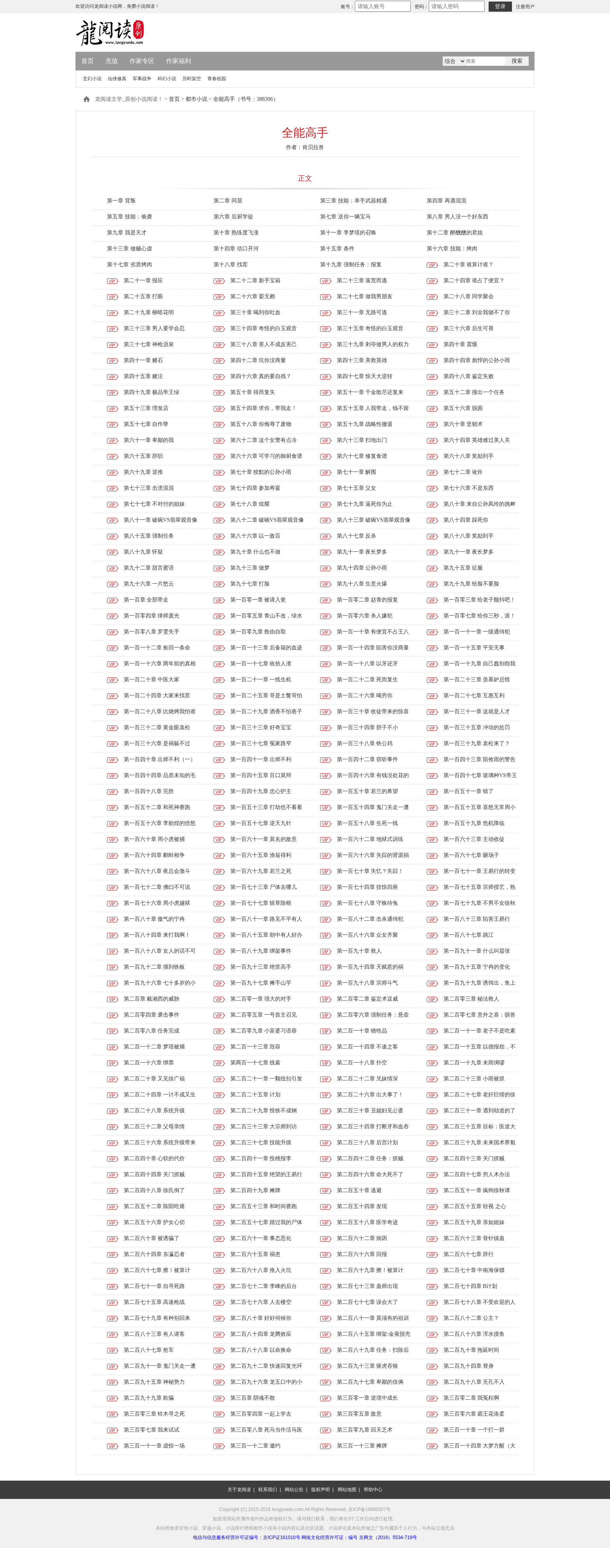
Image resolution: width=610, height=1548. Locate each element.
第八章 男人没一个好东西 (457, 217)
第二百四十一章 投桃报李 (261, 1158)
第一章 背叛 (121, 201)
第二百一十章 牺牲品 (362, 1031)
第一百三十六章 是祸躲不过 (157, 743)
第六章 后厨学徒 (233, 217)
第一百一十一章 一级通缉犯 (476, 632)
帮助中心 (373, 1489)
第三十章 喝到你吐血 (255, 312)
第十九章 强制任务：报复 (351, 264)
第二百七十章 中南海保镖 (474, 1270)
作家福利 (178, 61)
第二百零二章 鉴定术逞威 (367, 999)
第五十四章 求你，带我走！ (263, 408)
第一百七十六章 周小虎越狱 (157, 903)
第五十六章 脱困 (463, 408)
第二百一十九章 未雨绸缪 (474, 1063)
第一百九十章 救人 (359, 951)
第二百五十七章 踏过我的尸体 (266, 1222)
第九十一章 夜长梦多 (362, 552)
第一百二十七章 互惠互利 (474, 695)
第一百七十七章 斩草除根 (261, 903)
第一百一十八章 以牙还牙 (367, 664)
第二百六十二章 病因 (362, 1238)
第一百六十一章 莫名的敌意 (263, 839)
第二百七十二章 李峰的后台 (263, 1286)
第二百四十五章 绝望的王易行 (266, 1174)
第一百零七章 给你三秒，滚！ (479, 616)
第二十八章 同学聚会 (468, 296)
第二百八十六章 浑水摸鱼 (474, 1334)
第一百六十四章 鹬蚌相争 (154, 855)
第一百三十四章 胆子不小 (367, 727)
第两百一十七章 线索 (255, 1063)
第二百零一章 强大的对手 (261, 999)
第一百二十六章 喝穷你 (365, 695)
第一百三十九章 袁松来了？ (476, 743)
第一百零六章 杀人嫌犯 (365, 616)
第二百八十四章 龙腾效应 (261, 1334)
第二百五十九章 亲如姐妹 (474, 1222)
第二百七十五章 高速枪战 (154, 1302)
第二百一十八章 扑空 (362, 1063)
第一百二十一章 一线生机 (261, 680)
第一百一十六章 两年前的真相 (160, 664)
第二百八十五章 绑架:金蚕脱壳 (373, 1334)
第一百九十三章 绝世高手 (261, 967)
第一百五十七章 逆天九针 (261, 823)
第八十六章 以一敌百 (255, 536)
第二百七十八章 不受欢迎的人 (479, 1302)
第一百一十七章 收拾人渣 (261, 664)
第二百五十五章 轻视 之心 (474, 1206)
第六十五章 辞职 (143, 456)
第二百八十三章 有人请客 (154, 1334)
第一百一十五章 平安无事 (474, 648)
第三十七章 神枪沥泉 (149, 344)
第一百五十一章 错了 (468, 791)
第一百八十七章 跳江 (468, 935)
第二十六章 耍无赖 (252, 296)
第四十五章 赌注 (143, 376)
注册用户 (525, 6)
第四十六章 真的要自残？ (261, 376)
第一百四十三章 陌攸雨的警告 (479, 759)
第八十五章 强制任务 (149, 536)
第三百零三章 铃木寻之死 (154, 1414)
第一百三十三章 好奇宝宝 (261, 727)
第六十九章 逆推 (143, 472)
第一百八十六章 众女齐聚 (367, 935)
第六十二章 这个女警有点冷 (263, 440)
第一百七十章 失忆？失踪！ (370, 871)
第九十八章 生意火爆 (362, 584)
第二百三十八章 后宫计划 (367, 1142)
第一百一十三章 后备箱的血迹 (266, 648)
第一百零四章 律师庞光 (152, 616)
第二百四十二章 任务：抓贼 (370, 1158)
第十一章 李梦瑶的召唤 (348, 233)
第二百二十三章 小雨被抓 (474, 1079)
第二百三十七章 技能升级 (261, 1142)
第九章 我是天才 (127, 233)
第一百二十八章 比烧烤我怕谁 (160, 711)
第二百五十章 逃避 (359, 1190)
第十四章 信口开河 (236, 249)
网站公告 (294, 1489)
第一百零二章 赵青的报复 (367, 600)
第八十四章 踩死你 (466, 520)
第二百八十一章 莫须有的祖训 (373, 1318)
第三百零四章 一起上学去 (261, 1414)
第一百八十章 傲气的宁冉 (154, 919)
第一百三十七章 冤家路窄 (261, 743)
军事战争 (142, 78)
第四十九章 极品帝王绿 (152, 392)
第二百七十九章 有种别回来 (157, 1318)
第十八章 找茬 (231, 264)
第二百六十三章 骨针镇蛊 (474, 1238)
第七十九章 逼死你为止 (365, 504)
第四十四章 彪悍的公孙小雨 (476, 360)
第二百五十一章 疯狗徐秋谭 (476, 1190)
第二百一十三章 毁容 (255, 1047)
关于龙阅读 (239, 1489)
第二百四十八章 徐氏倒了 (154, 1190)
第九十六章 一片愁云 (149, 584)
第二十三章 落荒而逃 (362, 280)
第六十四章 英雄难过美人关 (476, 440)
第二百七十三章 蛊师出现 (367, 1286)
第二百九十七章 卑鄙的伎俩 (370, 1382)
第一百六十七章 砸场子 (471, 855)
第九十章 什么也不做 (255, 552)
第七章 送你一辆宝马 (345, 217)
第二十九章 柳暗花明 (149, 312)
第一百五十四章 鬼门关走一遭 (373, 807)
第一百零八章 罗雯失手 (152, 632)
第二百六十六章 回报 (362, 1254)
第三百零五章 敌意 (359, 1414)
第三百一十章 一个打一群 (474, 1430)
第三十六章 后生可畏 (468, 328)
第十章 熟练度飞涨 (236, 233)
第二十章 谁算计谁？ (468, 264)
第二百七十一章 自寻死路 (154, 1286)
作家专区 (142, 61)
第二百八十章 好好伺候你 (261, 1318)
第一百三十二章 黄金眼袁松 (157, 727)
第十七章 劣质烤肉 (129, 264)
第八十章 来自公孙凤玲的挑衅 (479, 504)
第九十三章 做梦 (250, 568)
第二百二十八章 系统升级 (154, 1111)
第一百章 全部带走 (146, 600)
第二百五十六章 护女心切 (154, 1222)
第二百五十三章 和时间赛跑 (263, 1206)
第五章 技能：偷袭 (129, 217)
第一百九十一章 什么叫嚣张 (476, 951)
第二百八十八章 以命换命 (261, 1350)
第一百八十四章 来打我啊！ (157, 935)
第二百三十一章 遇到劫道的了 (479, 1111)
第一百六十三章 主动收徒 (474, 839)
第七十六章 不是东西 (468, 488)
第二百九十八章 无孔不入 (474, 1382)
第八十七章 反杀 (357, 536)
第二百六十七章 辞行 (468, 1254)
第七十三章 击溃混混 (149, 488)
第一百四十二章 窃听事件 (367, 759)
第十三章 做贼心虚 (129, 249)
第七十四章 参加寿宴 (255, 488)
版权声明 (320, 1489)
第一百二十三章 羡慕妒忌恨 (476, 680)
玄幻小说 (92, 78)
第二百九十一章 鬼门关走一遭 (160, 1366)
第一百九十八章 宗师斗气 (367, 983)
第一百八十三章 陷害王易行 (476, 919)
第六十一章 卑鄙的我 (149, 440)
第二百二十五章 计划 (255, 1095)
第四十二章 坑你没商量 (258, 360)
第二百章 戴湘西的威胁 (152, 999)
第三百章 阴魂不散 (252, 1398)
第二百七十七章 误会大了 (367, 1302)
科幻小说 (167, 78)
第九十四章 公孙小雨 (362, 568)
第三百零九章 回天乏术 (365, 1430)
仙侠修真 (117, 78)
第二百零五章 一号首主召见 (263, 1015)
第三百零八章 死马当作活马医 (266, 1430)
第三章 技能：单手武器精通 (353, 201)
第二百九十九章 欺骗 (149, 1398)
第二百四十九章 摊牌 (255, 1190)
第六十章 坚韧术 (463, 424)
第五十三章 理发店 (146, 408)
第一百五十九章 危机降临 (474, 823)
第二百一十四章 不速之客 (367, 1047)
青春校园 (216, 78)
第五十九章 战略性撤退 (365, 424)
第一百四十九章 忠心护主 (261, 791)
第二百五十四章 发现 (362, 1206)
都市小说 (196, 99)
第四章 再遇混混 (446, 201)
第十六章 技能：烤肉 (452, 249)
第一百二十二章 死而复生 (367, 680)
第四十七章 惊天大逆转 (365, 376)
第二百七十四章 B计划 (470, 1286)
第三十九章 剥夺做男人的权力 (373, 344)
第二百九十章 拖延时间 (471, 1350)
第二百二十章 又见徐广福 (154, 1079)
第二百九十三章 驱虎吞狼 (367, 1366)
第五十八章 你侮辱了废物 (261, 424)
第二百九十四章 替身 (468, 1366)
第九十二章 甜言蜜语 (149, 568)
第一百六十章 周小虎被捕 (154, 839)
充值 (111, 61)
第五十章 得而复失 (252, 392)
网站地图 (347, 1489)
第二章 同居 (228, 201)
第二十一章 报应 (143, 280)
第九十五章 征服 (463, 568)
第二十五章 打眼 (143, 296)
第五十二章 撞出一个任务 (474, 392)
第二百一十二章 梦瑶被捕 (154, 1047)
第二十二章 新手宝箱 (255, 280)
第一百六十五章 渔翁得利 (261, 855)
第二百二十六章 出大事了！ (370, 1095)
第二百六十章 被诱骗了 (152, 1238)
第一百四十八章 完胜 (149, 791)
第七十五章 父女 (357, 488)
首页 (87, 61)
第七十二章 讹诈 (463, 472)
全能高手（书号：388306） (246, 99)
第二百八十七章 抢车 (149, 1350)
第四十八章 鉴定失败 (468, 376)
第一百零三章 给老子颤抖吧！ (479, 600)
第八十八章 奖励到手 (468, 536)
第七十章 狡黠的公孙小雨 (261, 472)
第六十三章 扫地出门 (362, 440)
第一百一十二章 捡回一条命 (157, 648)
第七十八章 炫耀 (250, 504)
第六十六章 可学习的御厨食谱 (266, 456)
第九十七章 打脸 (250, 584)
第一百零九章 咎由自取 (258, 632)
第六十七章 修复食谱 (362, 456)
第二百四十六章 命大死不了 (370, 1174)
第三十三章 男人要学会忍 (154, 328)
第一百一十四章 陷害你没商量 (373, 648)
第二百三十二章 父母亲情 (154, 1126)
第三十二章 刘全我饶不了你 (476, 312)
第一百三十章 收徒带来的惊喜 (373, 711)
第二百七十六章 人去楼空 (261, 1302)
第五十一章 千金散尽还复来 (370, 392)
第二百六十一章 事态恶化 (261, 1238)
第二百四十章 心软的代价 (154, 1158)
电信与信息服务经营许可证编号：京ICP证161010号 (246, 1537)
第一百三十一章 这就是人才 (476, 711)
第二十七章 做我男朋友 (365, 296)
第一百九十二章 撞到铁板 (154, 967)
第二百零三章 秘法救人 (471, 999)
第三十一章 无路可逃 (362, 312)
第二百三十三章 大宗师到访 (263, 1126)
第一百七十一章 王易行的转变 (479, 871)
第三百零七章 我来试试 (152, 1430)
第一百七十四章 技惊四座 (367, 887)
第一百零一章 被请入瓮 (258, 600)
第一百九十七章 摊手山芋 (261, 983)
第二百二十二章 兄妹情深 (367, 1079)
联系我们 (267, 1489)
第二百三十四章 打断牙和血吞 (373, 1126)
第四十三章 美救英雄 (362, 360)
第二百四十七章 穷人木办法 (476, 1174)
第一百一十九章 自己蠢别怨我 (479, 664)
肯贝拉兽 (313, 147)
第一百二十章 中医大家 (152, 680)
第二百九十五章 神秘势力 (154, 1382)
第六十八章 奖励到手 (468, 456)
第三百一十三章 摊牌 (362, 1446)
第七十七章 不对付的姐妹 (154, 504)
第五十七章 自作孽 (146, 424)
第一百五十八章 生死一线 (367, 823)
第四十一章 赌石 (143, 360)
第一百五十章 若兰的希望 (367, 791)
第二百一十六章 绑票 (149, 1063)
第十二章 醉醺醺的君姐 (455, 233)
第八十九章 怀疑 (143, 552)
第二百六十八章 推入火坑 (261, 1270)
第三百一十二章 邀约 (255, 1446)
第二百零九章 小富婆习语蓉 (263, 1031)
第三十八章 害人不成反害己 (263, 344)
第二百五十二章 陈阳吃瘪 (154, 1206)
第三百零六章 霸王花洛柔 (474, 1414)
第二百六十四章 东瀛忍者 (154, 1254)
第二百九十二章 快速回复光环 (266, 1366)
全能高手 (305, 132)
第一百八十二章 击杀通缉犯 (370, 919)
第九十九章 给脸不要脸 (471, 584)
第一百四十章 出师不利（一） (160, 759)
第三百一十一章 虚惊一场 (154, 1446)
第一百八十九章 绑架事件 (261, 951)
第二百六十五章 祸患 (255, 1254)
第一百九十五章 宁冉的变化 (476, 967)
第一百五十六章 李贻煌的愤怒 (160, 823)
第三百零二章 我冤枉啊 (471, 1398)
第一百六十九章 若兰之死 (261, 871)
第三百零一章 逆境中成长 (367, 1398)
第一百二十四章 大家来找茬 (157, 695)
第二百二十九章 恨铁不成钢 (263, 1111)
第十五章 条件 (337, 249)
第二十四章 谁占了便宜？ (474, 280)
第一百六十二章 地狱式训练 (370, 839)
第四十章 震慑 (460, 344)
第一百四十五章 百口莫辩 (261, 775)
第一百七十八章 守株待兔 (367, 903)
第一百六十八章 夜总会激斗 (157, 871)
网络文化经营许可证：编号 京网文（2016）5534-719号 (359, 1537)
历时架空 (191, 78)
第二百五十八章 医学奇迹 (367, 1222)
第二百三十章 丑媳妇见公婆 (370, 1111)
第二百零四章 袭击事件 (152, 1015)
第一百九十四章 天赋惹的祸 (370, 967)
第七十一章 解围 (357, 472)
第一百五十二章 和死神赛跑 (157, 807)
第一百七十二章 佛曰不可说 (157, 887)
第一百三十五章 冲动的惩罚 (476, 727)
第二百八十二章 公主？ (471, 1318)
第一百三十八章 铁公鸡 (365, 743)
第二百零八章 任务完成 (152, 1031)
